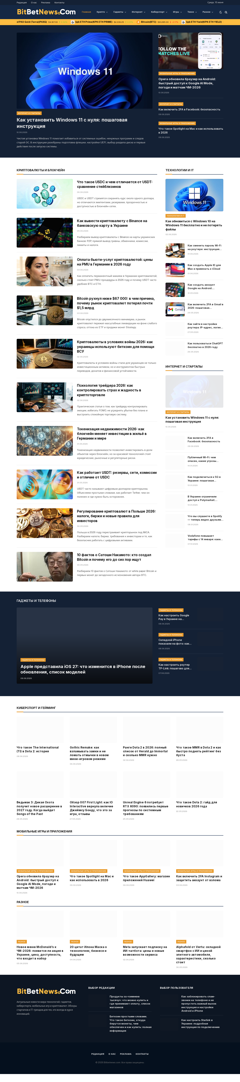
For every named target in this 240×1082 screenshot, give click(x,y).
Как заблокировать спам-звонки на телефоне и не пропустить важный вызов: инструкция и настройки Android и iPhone (199, 1011)
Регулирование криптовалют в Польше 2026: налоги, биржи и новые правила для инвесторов (116, 522)
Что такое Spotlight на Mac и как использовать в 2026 (190, 130)
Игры (176, 11)
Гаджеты (118, 11)
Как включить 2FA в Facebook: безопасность (189, 109)
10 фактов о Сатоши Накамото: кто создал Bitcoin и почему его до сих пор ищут (114, 563)
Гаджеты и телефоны (33, 668)
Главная (86, 11)
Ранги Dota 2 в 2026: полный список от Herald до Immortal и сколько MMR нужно (145, 759)
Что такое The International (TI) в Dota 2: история (38, 757)
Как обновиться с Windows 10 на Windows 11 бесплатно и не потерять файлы (194, 225)
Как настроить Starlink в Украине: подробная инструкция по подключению (200, 1031)
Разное (206, 11)
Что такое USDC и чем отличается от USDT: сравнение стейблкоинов (115, 184)
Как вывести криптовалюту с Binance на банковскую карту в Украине (112, 224)
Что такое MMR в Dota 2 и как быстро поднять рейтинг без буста (198, 759)
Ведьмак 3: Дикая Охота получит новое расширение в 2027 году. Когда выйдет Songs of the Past (39, 816)
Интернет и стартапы (29, 113)
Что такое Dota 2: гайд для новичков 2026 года (196, 812)
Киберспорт (157, 11)
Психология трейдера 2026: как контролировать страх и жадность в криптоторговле (109, 394)
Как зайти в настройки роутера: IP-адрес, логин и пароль (205, 325)
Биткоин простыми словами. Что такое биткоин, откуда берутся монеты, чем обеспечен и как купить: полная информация (131, 1031)
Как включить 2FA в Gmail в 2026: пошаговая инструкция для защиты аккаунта (205, 306)
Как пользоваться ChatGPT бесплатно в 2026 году (205, 345)
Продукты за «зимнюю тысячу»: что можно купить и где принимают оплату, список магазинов (130, 1010)
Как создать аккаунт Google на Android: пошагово (201, 286)
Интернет (137, 11)
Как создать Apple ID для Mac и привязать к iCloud (204, 267)
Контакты (59, 2)
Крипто (101, 11)
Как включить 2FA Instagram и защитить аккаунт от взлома (199, 886)
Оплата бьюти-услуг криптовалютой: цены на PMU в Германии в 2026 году (115, 264)
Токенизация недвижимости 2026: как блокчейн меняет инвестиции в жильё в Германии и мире (112, 438)
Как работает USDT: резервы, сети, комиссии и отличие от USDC (108, 479)
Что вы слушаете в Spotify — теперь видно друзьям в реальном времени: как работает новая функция (205, 518)
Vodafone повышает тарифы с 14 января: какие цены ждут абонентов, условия (205, 537)
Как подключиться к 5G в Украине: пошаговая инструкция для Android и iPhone (205, 478)
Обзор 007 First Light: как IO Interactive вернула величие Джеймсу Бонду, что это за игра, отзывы (91, 816)
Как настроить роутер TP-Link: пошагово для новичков (174, 674)
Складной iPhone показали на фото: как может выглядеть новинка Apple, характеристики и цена (174, 650)
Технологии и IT (175, 216)
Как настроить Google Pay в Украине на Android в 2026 (173, 625)
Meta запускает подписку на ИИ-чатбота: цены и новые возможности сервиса (145, 958)
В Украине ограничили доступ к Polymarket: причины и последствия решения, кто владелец (203, 498)
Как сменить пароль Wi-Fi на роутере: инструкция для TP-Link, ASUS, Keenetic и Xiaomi (204, 247)
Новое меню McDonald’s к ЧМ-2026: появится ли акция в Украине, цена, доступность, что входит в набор (40, 960)
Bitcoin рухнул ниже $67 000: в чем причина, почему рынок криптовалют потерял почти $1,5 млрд (116, 307)
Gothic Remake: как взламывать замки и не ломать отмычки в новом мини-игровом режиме (89, 761)
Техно (191, 11)
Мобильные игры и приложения (177, 73)
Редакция (22, 2)
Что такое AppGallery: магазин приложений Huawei (146, 886)
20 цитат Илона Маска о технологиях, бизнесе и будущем (88, 958)
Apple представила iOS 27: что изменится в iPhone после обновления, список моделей (84, 677)
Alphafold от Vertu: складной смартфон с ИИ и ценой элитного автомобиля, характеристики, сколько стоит (198, 962)
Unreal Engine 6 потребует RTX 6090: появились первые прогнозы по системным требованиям (145, 816)
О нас (34, 2)
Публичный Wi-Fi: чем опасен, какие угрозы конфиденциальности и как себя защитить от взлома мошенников (203, 459)
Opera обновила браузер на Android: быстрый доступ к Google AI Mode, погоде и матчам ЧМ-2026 (190, 83)
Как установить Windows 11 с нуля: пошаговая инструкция (72, 123)
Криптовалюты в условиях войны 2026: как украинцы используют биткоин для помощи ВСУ (115, 351)
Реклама (45, 2)
